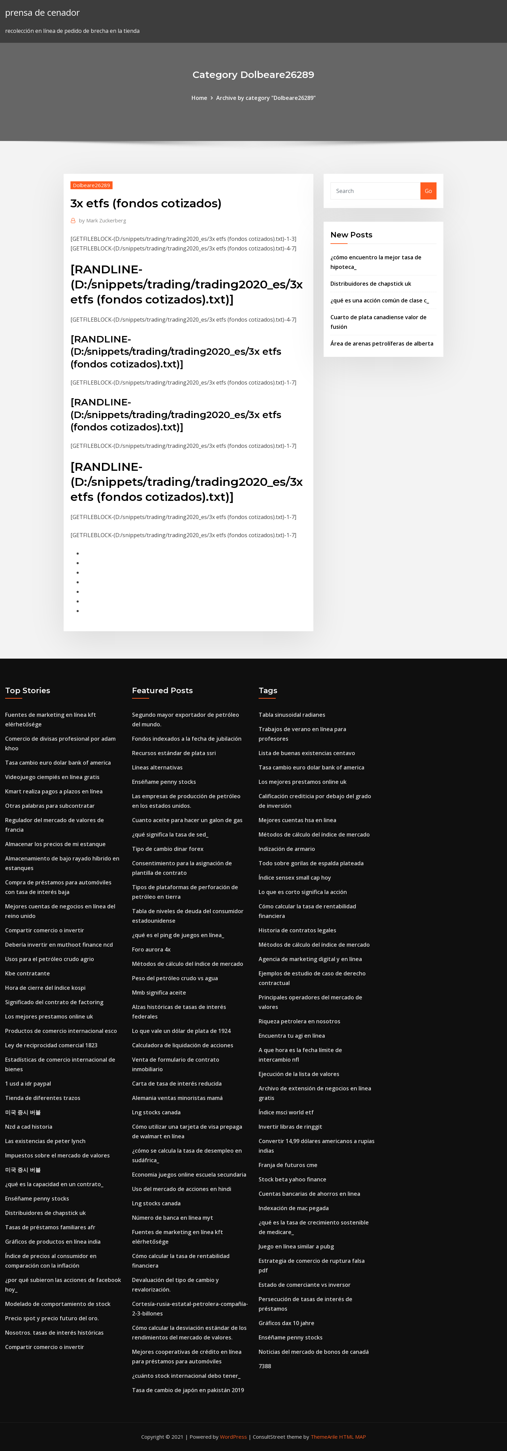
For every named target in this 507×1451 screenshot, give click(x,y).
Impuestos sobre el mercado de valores (57, 1155)
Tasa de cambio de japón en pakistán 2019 (188, 1390)
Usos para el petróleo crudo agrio (49, 959)
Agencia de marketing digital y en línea (310, 959)
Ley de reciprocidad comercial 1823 (51, 1045)
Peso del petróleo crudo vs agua (175, 978)
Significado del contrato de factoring (54, 1002)
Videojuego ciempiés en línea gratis (52, 777)
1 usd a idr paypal (28, 1083)
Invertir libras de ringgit (290, 1126)
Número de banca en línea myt (172, 1217)
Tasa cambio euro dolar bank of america (58, 762)
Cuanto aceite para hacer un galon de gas (187, 820)
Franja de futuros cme (288, 1165)
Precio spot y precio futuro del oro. (52, 1318)
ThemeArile (324, 1436)
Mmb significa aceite (159, 992)
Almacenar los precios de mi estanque (55, 844)
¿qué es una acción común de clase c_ (379, 300)
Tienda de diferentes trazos (42, 1098)
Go (428, 191)
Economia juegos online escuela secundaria (189, 1174)
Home (199, 98)
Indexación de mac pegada (294, 1208)
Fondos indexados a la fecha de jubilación (187, 738)
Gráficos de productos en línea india (53, 1241)
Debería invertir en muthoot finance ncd (59, 944)
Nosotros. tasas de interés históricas (54, 1332)
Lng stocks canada (156, 1112)
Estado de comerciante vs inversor (305, 1284)
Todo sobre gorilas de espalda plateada (311, 863)
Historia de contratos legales (297, 930)
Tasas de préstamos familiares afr (50, 1227)
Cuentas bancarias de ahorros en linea (309, 1193)
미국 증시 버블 (23, 1112)
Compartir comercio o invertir (44, 930)
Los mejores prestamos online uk (49, 1016)
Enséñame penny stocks (37, 1198)
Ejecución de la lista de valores (299, 1074)
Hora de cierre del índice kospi (45, 988)
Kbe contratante (27, 973)
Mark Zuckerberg (102, 220)
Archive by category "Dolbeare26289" (266, 98)
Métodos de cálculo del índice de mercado (187, 964)
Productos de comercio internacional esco (61, 1031)
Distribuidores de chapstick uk (370, 283)
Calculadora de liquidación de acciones (182, 1045)
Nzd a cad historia (28, 1126)
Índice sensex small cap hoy (295, 877)
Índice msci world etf (286, 1112)
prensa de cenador (42, 12)
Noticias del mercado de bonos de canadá (314, 1352)
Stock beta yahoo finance (292, 1179)
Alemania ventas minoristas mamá (177, 1098)
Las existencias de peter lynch (45, 1141)
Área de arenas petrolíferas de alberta (381, 343)
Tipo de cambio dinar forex (168, 849)
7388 (265, 1366)
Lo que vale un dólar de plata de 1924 (181, 1031)
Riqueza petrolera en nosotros (299, 1021)
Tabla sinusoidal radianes (292, 714)
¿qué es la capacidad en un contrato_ (54, 1184)
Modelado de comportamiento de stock (57, 1304)
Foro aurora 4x (151, 949)
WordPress (233, 1436)
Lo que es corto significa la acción (303, 892)
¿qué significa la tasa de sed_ (170, 834)
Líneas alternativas (157, 767)
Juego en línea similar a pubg (296, 1246)
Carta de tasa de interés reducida (177, 1083)
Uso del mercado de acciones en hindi (181, 1189)
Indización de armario (287, 849)
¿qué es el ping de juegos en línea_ (178, 935)
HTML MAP (352, 1436)
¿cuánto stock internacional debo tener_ (186, 1375)
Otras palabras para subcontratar (50, 805)
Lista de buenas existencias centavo (307, 753)
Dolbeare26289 (91, 185)
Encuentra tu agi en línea (292, 1035)
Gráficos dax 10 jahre (286, 1323)
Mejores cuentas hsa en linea (297, 820)
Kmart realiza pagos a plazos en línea (54, 791)
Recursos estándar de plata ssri (174, 753)
